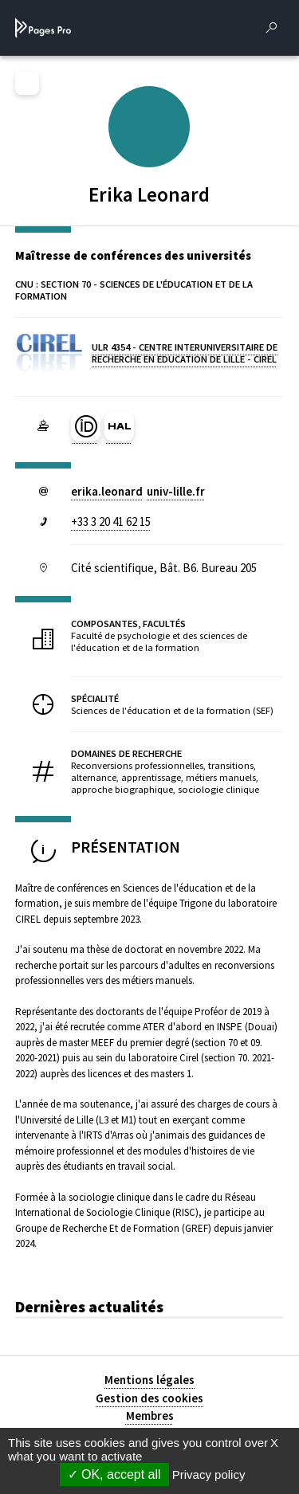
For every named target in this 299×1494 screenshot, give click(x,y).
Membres (150, 1415)
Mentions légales (149, 1379)
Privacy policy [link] (209, 1474)
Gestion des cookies (149, 1398)
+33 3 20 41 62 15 (111, 521)
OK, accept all (114, 1474)
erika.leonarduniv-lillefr (138, 491)
